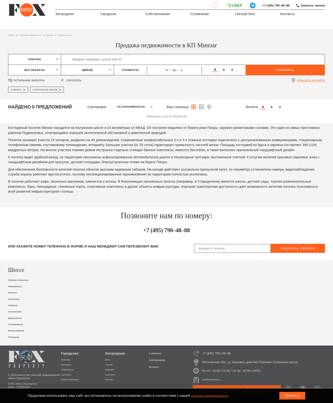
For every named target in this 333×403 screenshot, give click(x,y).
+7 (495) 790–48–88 (271, 5)
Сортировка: (97, 107)
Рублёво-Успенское (23, 280)
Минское (15, 292)
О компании (199, 15)
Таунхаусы (68, 374)
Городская (108, 15)
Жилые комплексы (74, 379)
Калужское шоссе (88, 35)
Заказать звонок (311, 5)
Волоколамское (20, 330)
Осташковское (19, 324)
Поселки (111, 379)
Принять (292, 395)
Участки (111, 364)
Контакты (287, 15)
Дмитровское (18, 318)
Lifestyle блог (245, 15)
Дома (109, 359)
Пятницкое (16, 337)
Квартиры (68, 359)
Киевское (15, 305)
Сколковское (18, 311)
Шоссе (87, 69)
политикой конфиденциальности (216, 395)
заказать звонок (298, 248)
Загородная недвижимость (39, 35)
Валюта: (252, 107)
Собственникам (157, 15)
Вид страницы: (178, 107)
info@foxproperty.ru (216, 379)
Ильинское (16, 299)
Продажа (66, 35)
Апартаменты (71, 369)
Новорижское (18, 286)
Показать (285, 69)
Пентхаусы (69, 364)
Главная (13, 35)
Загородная (64, 15)
